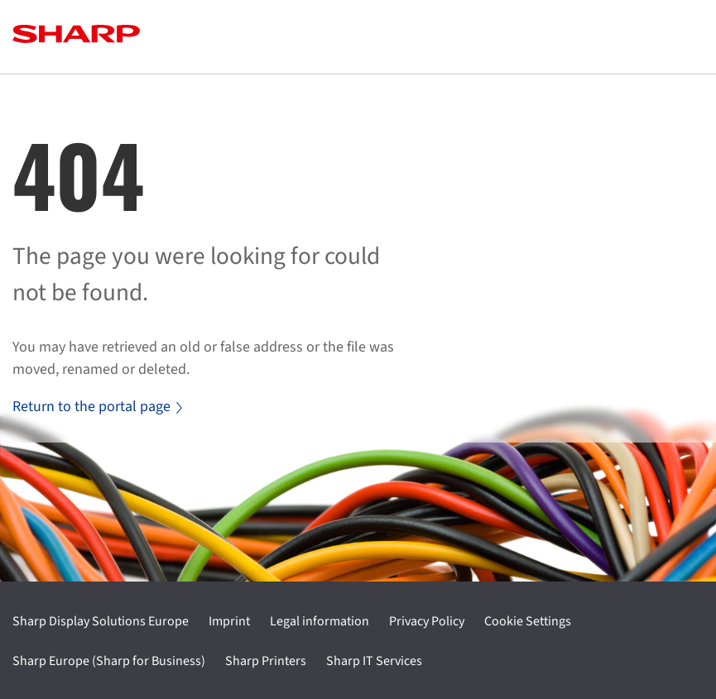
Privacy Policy (426, 621)
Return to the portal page (97, 406)
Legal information (319, 621)
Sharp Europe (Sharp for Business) (108, 661)
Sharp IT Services (374, 661)
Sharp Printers (265, 661)
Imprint (229, 621)
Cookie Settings (527, 621)
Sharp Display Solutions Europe (100, 621)
